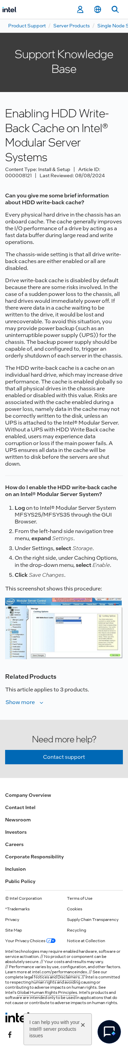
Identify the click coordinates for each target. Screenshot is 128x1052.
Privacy (12, 919)
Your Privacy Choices (30, 941)
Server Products (71, 26)
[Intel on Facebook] (10, 1033)
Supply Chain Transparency (92, 919)
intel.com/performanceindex (59, 972)
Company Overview (28, 795)
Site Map (13, 930)
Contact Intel (20, 807)
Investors (16, 832)
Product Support (27, 26)
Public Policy (20, 881)
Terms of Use (80, 898)
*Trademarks (17, 909)
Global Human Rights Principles (47, 992)
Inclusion (15, 869)
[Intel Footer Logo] (18, 1017)
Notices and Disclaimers (57, 977)
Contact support (64, 757)
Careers (14, 844)
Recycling (76, 930)
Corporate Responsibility (34, 857)
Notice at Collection (86, 941)
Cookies (74, 909)
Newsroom (18, 820)
